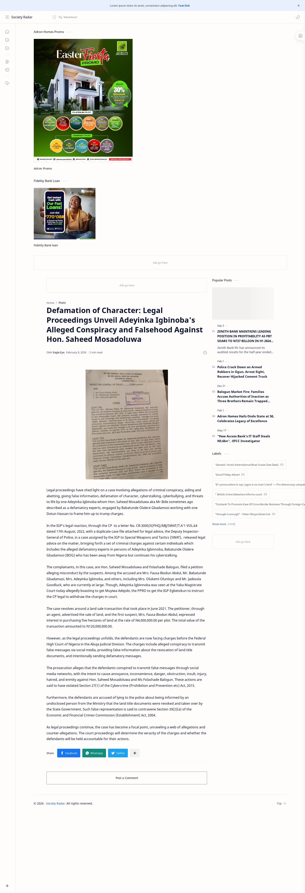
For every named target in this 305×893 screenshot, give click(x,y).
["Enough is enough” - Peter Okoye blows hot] (245, 514)
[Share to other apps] (135, 753)
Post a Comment (127, 778)
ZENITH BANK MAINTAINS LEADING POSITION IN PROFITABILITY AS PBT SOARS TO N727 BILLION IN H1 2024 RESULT (244, 336)
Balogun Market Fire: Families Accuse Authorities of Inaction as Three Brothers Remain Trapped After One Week (243, 396)
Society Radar (22, 17)
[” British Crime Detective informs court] (241, 494)
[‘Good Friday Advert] (229, 474)
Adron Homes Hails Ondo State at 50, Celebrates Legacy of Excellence (245, 418)
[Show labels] (224, 524)
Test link (184, 5)
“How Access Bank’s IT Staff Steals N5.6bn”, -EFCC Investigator (243, 438)
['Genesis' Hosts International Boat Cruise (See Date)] (249, 465)
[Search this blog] (85, 17)
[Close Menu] (298, 5)
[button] (298, 17)
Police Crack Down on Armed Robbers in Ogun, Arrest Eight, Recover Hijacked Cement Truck (242, 371)
